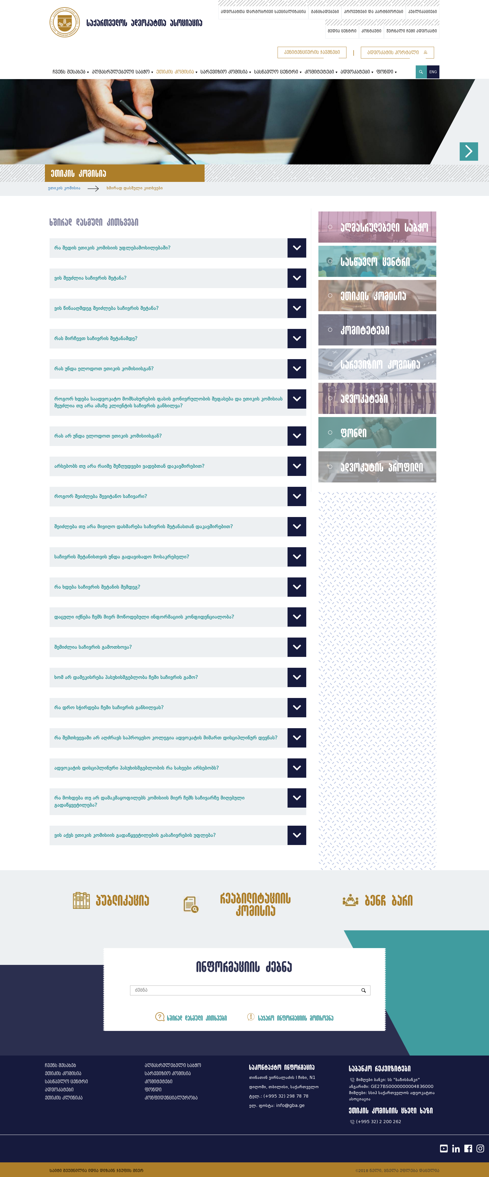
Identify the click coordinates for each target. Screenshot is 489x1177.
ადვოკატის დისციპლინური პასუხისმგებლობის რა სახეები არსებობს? (178, 768)
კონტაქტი (371, 31)
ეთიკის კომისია (175, 72)
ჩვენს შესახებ (69, 72)
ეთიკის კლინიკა (64, 1098)
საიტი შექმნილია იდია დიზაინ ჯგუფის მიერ (96, 1171)
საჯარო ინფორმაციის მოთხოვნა (290, 1016)
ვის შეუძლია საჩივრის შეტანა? (178, 278)
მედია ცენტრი (342, 31)
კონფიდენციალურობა (171, 1098)
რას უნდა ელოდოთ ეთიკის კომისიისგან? (178, 369)
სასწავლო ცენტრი (276, 72)
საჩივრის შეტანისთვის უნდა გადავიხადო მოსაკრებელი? (178, 557)
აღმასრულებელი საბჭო (121, 72)
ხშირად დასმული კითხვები (135, 188)
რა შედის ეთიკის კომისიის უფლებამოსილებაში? (178, 248)
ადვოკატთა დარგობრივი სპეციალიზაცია (263, 12)
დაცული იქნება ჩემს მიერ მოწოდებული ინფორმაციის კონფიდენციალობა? (178, 617)
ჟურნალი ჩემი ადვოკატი (411, 31)
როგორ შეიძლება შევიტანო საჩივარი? (178, 496)
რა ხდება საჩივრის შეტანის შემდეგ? (178, 587)
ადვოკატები (355, 72)
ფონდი (384, 72)
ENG (433, 71)
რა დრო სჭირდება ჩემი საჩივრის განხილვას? (178, 707)
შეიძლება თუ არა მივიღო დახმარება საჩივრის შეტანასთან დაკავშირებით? (178, 526)
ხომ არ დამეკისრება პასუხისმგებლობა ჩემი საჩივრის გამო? (178, 677)
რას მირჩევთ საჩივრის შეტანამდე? (178, 338)
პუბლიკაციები (422, 12)
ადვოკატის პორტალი (397, 52)
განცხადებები (325, 12)
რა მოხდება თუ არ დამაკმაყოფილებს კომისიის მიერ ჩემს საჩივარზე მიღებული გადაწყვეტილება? (178, 801)
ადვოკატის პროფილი (382, 467)
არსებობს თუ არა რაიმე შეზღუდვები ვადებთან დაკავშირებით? (178, 466)
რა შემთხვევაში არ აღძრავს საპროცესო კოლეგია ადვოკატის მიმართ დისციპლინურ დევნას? (178, 738)
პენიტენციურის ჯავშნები (312, 52)
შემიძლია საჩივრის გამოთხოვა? (178, 647)
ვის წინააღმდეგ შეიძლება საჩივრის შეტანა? (178, 308)
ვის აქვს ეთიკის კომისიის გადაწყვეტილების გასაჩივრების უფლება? (178, 835)
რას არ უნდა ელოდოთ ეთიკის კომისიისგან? (178, 436)
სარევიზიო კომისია (224, 72)
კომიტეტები (319, 72)
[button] (469, 151)
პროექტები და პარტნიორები (373, 12)
